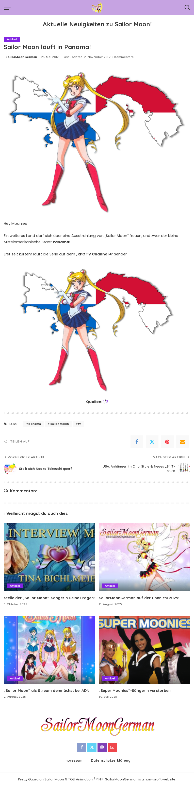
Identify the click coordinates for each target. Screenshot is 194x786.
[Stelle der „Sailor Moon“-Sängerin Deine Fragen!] (49, 557)
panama (34, 424)
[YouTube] (112, 747)
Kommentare (124, 57)
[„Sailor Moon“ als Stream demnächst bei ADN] (49, 650)
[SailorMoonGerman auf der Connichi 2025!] (144, 557)
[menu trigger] (8, 7)
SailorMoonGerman (21, 57)
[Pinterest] (167, 441)
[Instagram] (102, 747)
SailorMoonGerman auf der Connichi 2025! (139, 597)
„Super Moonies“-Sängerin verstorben (135, 690)
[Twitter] (152, 441)
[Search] (187, 7)
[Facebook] (137, 441)
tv (79, 424)
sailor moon (59, 424)
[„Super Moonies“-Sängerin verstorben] (144, 650)
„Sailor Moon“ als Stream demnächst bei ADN (47, 690)
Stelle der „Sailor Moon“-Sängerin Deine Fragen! (49, 597)
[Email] (182, 441)
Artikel (12, 39)
